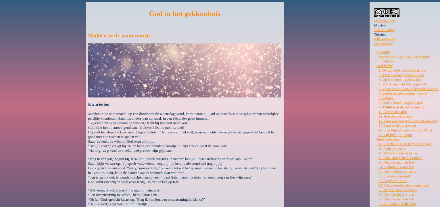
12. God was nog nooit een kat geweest (408, 121)
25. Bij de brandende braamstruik (404, 185)
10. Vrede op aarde (393, 112)
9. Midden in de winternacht (401, 107)
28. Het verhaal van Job (396, 199)
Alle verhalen (384, 39)
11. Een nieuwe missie (395, 116)
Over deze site (384, 20)
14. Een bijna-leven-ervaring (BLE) (405, 130)
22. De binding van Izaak (397, 171)
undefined (386, 61)
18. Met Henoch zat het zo (398, 153)
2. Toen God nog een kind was (401, 75)
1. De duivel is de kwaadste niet (402, 70)
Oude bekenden (388, 139)
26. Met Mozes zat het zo (397, 190)
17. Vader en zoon (392, 148)
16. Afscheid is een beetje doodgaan (406, 144)
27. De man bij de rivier (396, 194)
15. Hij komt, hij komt (395, 135)
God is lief (384, 66)
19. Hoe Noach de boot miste (400, 158)
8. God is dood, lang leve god (401, 102)
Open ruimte (383, 43)
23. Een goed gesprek (395, 176)
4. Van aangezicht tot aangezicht (403, 84)
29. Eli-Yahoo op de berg (397, 204)
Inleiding (383, 52)
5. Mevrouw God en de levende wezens (408, 89)
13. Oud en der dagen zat (397, 125)
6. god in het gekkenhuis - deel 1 (403, 93)
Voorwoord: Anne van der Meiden (404, 56)
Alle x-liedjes (384, 30)
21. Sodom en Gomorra (396, 167)
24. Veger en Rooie (393, 181)
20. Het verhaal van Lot (396, 162)
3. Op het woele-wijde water (400, 79)
